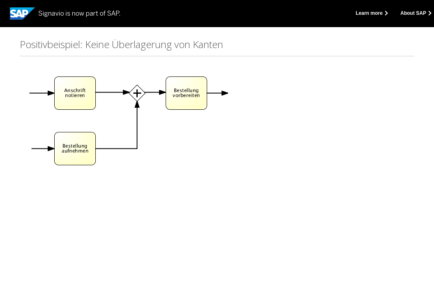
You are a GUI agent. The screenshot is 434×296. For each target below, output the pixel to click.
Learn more (372, 13)
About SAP (415, 13)
